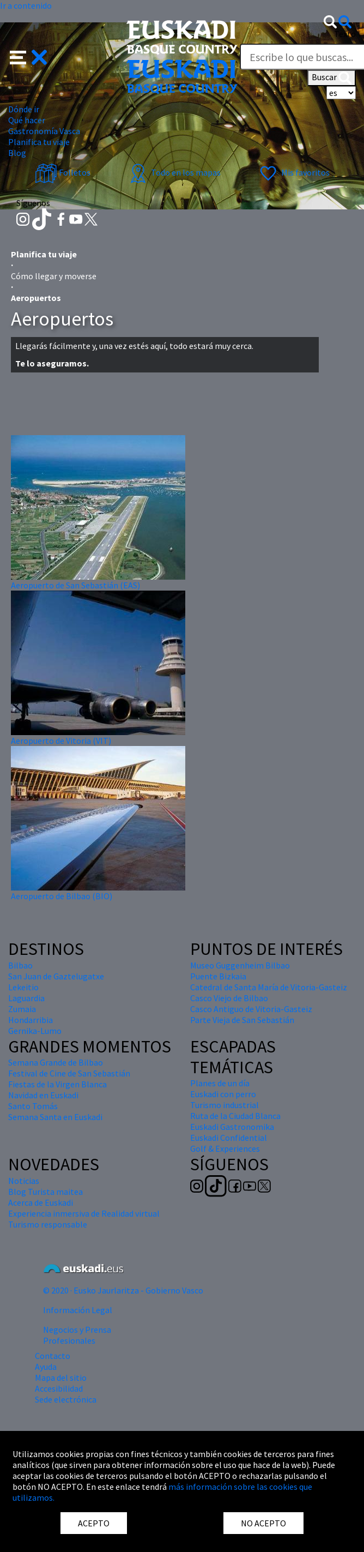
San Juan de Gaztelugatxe (56, 976)
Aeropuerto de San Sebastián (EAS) (75, 585)
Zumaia (22, 1008)
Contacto (52, 1355)
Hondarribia (30, 1019)
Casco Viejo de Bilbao (229, 997)
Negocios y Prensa (77, 1329)
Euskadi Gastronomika (232, 1126)
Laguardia (26, 997)
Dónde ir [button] (23, 109)
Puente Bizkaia (218, 976)
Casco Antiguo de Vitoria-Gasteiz (251, 1008)
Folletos (62, 172)
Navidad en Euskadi (43, 1095)
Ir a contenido (26, 5)
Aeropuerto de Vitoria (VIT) (61, 740)
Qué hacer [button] (26, 120)
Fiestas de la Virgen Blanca (57, 1084)
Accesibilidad (59, 1388)
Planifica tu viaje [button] (39, 141)
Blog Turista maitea (45, 1191)
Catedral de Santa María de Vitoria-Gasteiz (268, 987)
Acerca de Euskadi (40, 1202)
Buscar (331, 78)
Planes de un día (220, 1083)
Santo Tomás (33, 1105)
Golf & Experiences (225, 1148)
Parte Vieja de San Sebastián (242, 1019)
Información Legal (77, 1309)
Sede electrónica (65, 1399)
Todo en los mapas (174, 172)
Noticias (23, 1180)
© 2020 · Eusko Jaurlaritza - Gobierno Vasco (123, 1290)
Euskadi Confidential (228, 1137)
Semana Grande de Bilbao (55, 1062)
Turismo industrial (224, 1104)
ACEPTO (94, 1523)
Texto (345, 33)
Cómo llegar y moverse (53, 275)
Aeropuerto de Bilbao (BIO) (61, 896)
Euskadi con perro (223, 1093)
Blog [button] (17, 152)
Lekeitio (23, 987)
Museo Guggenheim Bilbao (240, 965)
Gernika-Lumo (35, 1030)
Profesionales (69, 1340)
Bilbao (20, 965)
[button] (28, 56)
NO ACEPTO (263, 1523)
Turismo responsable (47, 1224)
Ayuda (46, 1366)
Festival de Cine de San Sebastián (69, 1073)
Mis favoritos (293, 172)
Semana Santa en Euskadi (55, 1116)
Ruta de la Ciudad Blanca (235, 1115)
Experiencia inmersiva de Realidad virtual (84, 1213)
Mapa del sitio (61, 1377)
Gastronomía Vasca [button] (44, 130)
